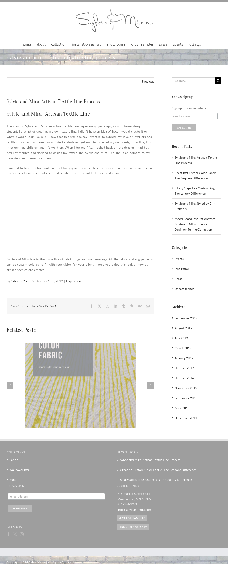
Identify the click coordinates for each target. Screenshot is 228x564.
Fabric (13, 460)
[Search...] (193, 80)
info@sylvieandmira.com (134, 509)
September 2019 (186, 318)
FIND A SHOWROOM (132, 526)
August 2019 (183, 328)
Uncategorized (185, 289)
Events (179, 259)
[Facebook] (8, 534)
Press (178, 279)
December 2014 (186, 418)
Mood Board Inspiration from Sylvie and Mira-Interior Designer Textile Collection (195, 224)
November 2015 (186, 388)
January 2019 (184, 358)
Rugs (12, 479)
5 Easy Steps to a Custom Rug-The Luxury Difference (156, 479)
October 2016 (184, 378)
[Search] (218, 80)
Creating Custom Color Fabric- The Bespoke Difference (158, 470)
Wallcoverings (19, 470)
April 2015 (182, 408)
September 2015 (186, 398)
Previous (148, 81)
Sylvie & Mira (20, 281)
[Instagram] (22, 534)
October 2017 (184, 368)
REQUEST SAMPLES (131, 518)
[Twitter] (15, 534)
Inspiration (73, 281)
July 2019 (181, 338)
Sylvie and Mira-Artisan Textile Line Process (150, 460)
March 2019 (183, 348)
